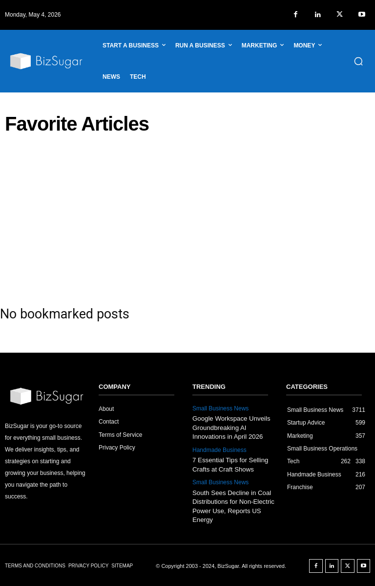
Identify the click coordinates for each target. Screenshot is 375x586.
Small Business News (220, 408)
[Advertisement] (187, 216)
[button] (358, 61)
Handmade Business (219, 449)
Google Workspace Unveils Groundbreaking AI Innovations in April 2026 (230, 427)
